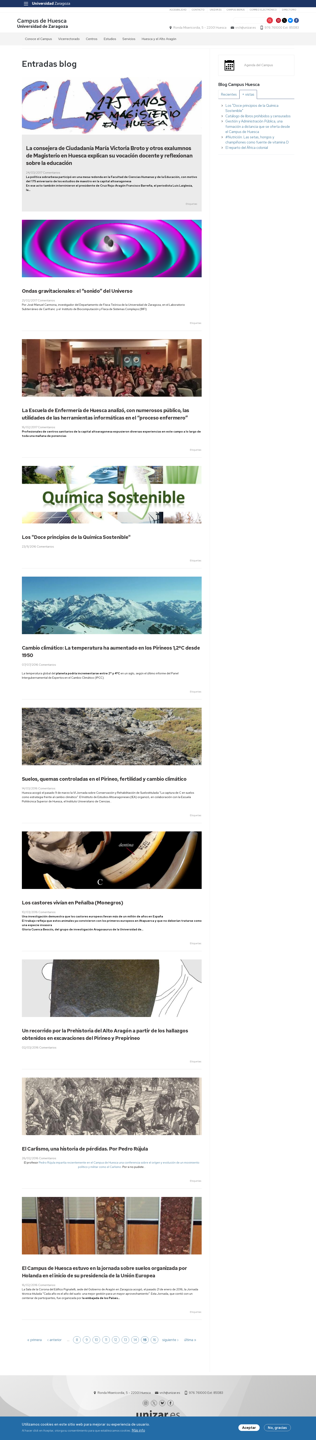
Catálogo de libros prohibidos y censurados (258, 116)
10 (96, 1340)
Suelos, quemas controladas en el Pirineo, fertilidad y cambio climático (104, 780)
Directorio (284, 9)
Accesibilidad (173, 9)
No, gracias (277, 1428)
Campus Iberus (231, 9)
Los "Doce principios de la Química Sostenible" (76, 538)
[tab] (228, 95)
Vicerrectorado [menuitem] (69, 39)
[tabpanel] (256, 127)
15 (145, 1340)
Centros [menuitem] (91, 39)
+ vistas (248, 95)
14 (135, 1340)
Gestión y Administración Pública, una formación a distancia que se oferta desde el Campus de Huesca (257, 127)
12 (115, 1340)
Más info (138, 1430)
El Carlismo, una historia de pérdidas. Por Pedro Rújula (85, 1149)
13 (125, 1340)
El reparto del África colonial (246, 148)
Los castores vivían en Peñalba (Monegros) (72, 903)
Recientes (229, 95)
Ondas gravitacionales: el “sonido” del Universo (77, 292)
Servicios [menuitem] (128, 39)
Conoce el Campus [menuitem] (38, 39)
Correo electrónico (258, 9)
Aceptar (249, 1428)
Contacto (193, 9)
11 (106, 1340)
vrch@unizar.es (241, 28)
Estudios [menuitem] (110, 39)
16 (154, 1340)
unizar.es (211, 9)
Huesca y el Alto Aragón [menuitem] (159, 39)
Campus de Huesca (46, 21)
